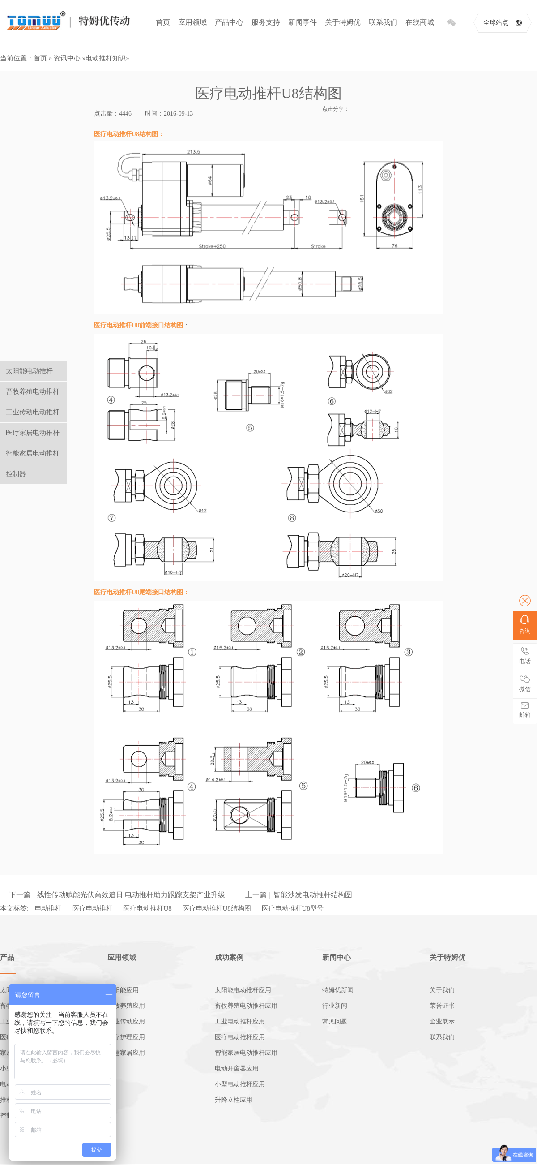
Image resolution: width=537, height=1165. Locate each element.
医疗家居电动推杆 (33, 432)
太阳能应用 (123, 990)
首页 (163, 22)
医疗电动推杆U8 (147, 908)
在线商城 (419, 22)
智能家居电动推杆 (33, 453)
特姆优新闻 (338, 990)
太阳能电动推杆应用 (243, 990)
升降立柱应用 (233, 1099)
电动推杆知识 (105, 58)
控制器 (16, 473)
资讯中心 (67, 58)
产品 (7, 957)
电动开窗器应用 (237, 1068)
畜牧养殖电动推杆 (33, 391)
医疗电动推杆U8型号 (293, 908)
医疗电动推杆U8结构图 (217, 908)
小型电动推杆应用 (240, 1084)
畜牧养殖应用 (126, 1005)
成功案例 (229, 957)
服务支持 (265, 22)
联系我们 (383, 22)
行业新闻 (334, 1005)
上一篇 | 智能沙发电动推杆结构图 (298, 894)
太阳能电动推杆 (29, 370)
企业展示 (442, 1021)
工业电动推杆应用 (240, 1021)
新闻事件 (302, 22)
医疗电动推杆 (92, 908)
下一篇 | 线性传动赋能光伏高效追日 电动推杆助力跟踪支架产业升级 (117, 894)
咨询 (525, 624)
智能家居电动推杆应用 (246, 1052)
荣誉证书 (442, 1005)
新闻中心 (336, 957)
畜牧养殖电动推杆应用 (246, 1005)
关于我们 (442, 990)
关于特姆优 (343, 22)
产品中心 (229, 22)
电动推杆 (48, 908)
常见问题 (334, 1021)
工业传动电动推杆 (33, 412)
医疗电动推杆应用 (240, 1037)
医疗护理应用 (126, 1037)
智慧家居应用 (126, 1052)
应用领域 (192, 22)
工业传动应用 (126, 1021)
